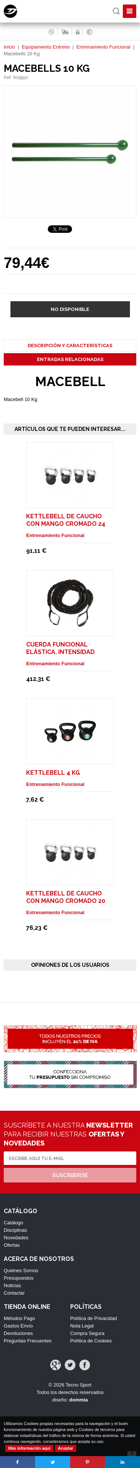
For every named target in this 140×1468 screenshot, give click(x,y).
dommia (78, 1400)
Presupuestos (19, 1278)
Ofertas (12, 1245)
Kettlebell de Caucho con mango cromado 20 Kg (65, 901)
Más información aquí (29, 1448)
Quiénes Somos (21, 1270)
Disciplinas (15, 1230)
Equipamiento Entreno (46, 47)
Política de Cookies (91, 1341)
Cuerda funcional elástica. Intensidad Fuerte (60, 652)
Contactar (14, 1293)
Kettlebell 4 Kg (53, 772)
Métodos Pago (19, 1318)
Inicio (9, 47)
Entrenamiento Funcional (104, 47)
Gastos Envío (18, 1326)
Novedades (16, 1237)
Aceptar (65, 1448)
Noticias (12, 1285)
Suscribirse (70, 1175)
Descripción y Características (70, 345)
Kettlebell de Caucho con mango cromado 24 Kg (65, 524)
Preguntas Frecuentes (28, 1341)
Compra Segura (87, 1333)
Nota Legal (82, 1326)
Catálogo (13, 1222)
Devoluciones (18, 1333)
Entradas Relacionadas (70, 359)
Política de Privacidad (93, 1318)
